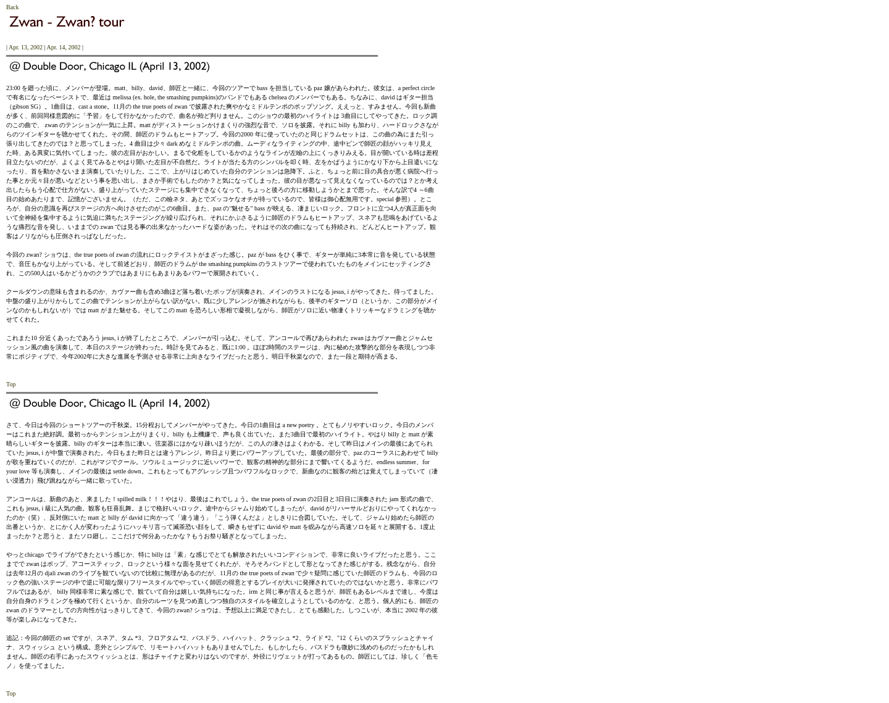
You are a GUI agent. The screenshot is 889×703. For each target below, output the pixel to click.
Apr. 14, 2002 (63, 47)
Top (10, 384)
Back (12, 7)
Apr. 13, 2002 (26, 47)
